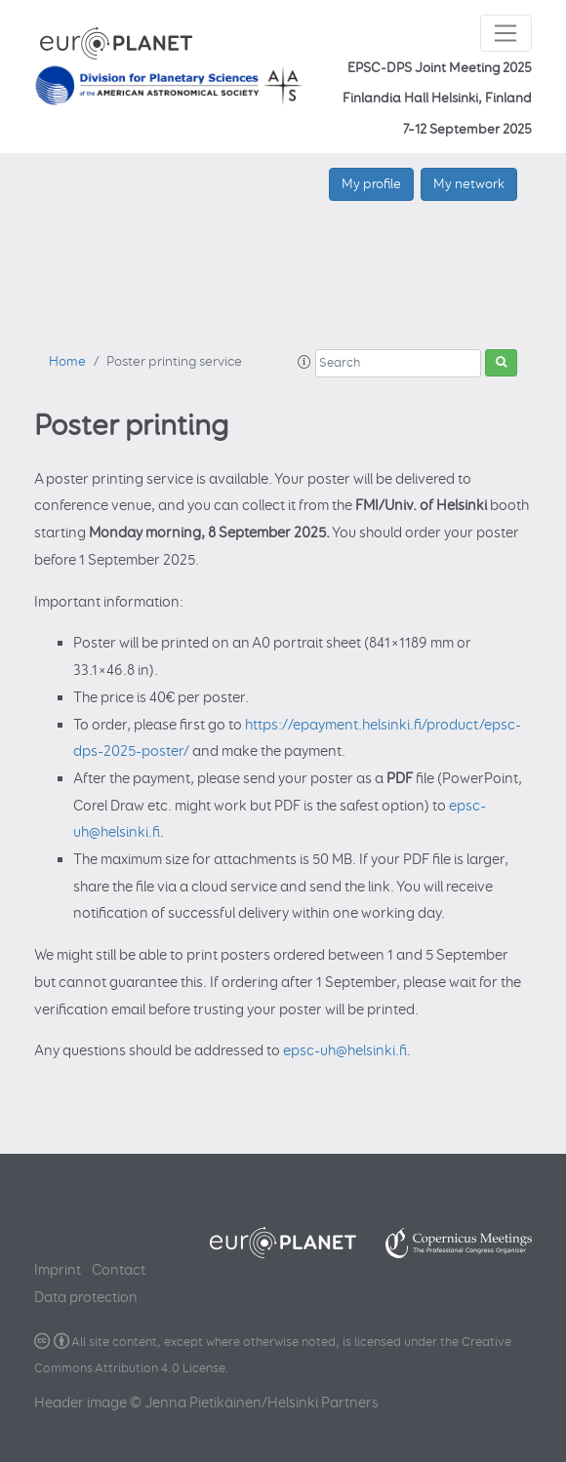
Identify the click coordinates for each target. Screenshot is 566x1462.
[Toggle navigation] (506, 33)
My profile (371, 184)
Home (67, 362)
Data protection (86, 1297)
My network (469, 184)
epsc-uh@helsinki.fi (345, 1051)
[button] (304, 363)
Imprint (57, 1270)
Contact (118, 1270)
